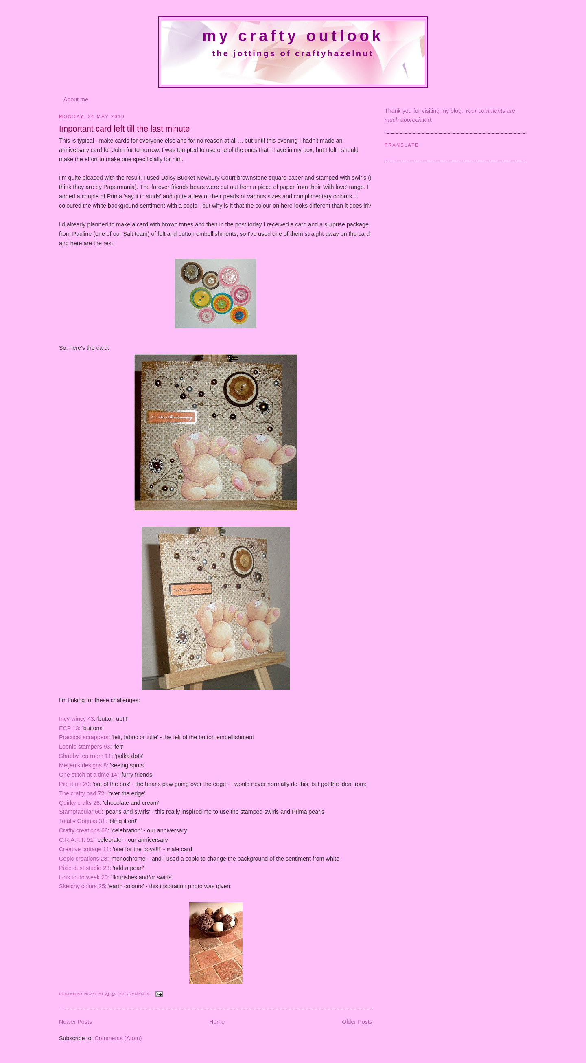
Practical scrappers (84, 737)
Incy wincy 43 (76, 719)
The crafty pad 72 (81, 793)
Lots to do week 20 (83, 877)
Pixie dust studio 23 (84, 868)
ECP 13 (69, 728)
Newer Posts (75, 1022)
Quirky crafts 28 (79, 802)
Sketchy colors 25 (82, 886)
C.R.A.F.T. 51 (76, 840)
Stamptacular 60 (80, 811)
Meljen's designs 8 (83, 765)
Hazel (91, 994)
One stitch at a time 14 (88, 774)
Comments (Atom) (118, 1038)
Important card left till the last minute (124, 128)
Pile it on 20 (74, 784)
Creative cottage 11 (84, 849)
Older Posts (357, 1022)
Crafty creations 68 (83, 830)
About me (75, 99)
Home (217, 1022)
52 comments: (135, 994)
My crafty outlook (293, 35)
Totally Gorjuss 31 (82, 821)
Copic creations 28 (83, 858)
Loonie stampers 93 (84, 746)
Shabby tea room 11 (85, 756)
